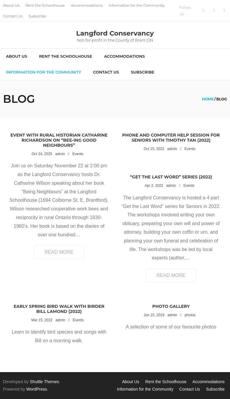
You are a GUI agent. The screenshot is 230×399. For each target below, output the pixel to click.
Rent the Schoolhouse (45, 5)
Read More (59, 252)
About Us (11, 5)
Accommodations (86, 5)
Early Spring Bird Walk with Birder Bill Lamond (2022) (58, 309)
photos (189, 315)
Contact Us (12, 16)
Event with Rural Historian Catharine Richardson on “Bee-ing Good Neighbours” (59, 140)
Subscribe (37, 16)
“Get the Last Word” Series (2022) (171, 177)
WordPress (36, 389)
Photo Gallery (171, 306)
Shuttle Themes (44, 381)
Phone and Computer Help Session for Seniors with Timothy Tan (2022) (171, 137)
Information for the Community (137, 5)
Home (208, 99)
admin (60, 154)
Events (78, 154)
